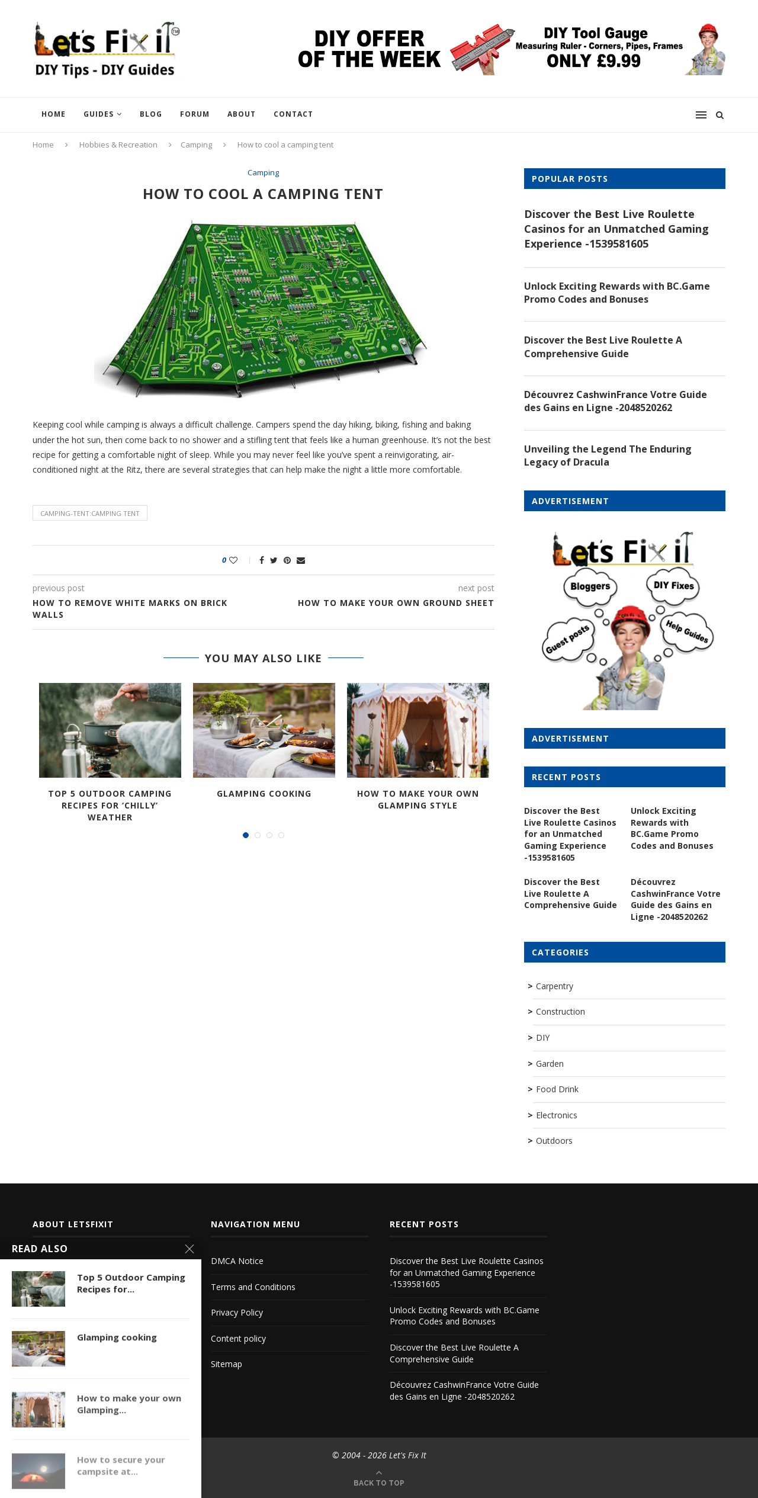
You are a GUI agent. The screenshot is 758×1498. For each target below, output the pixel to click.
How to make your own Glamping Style (418, 799)
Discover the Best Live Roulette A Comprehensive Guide (603, 346)
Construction (560, 1011)
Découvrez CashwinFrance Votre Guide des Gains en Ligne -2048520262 (615, 401)
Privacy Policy (237, 1312)
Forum (195, 114)
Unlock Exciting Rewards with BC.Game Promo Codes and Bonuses (617, 293)
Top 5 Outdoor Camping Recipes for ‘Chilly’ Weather (110, 805)
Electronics (556, 1115)
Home (53, 114)
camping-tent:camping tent (90, 513)
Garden (550, 1063)
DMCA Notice (237, 1260)
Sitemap (226, 1363)
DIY (543, 1037)
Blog (151, 114)
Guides (98, 114)
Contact (293, 114)
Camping (196, 144)
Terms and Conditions (253, 1286)
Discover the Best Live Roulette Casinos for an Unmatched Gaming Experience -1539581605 (616, 229)
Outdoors (554, 1140)
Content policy (238, 1338)
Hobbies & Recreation (118, 144)
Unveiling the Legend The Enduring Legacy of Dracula (608, 455)
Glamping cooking (264, 793)
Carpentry (554, 986)
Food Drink (557, 1089)
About (241, 114)
